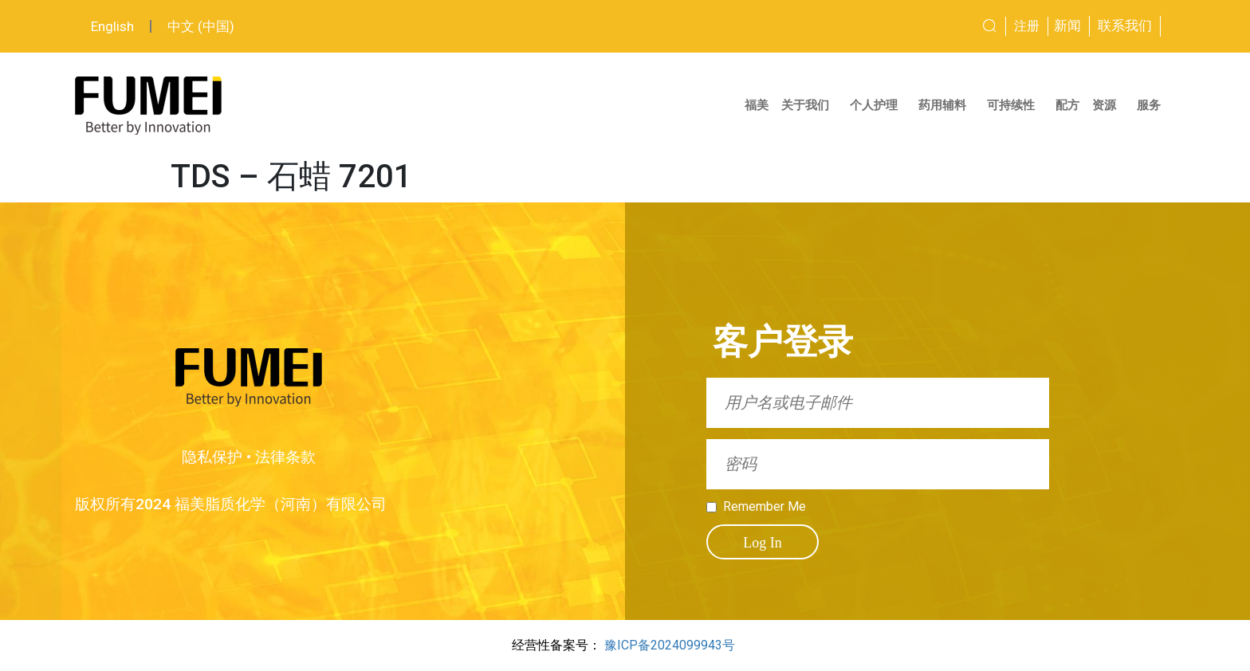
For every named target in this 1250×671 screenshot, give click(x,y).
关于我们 (809, 105)
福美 (756, 105)
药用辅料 (946, 105)
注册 (1027, 25)
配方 (1067, 105)
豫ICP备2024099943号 (669, 645)
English (112, 26)
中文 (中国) (200, 26)
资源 (1108, 105)
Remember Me (764, 506)
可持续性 (1015, 105)
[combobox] (930, 26)
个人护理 (878, 105)
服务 (1153, 105)
